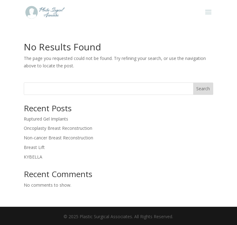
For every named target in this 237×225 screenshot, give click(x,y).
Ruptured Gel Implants (46, 119)
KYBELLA (33, 157)
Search (203, 88)
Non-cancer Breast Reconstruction (58, 138)
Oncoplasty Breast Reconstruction (58, 128)
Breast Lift (34, 147)
